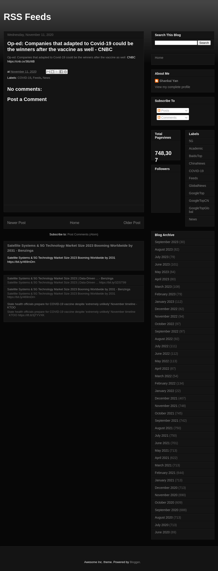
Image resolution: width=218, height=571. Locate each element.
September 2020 (166, 510)
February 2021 (165, 473)
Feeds (37, 77)
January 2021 (164, 480)
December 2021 (166, 398)
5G (191, 141)
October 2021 (164, 413)
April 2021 (162, 458)
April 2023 (162, 279)
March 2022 (163, 376)
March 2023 (163, 286)
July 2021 (161, 435)
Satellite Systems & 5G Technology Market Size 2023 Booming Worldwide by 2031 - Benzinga (68, 289)
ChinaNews (197, 163)
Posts (163, 110)
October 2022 (164, 324)
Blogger (135, 562)
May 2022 (162, 361)
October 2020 (164, 502)
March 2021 (163, 465)
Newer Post (16, 223)
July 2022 (161, 346)
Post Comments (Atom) (82, 234)
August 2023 (164, 249)
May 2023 (162, 272)
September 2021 (166, 420)
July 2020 (161, 525)
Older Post (132, 223)
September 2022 (166, 331)
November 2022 (166, 316)
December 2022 (166, 309)
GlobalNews (197, 185)
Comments (167, 117)
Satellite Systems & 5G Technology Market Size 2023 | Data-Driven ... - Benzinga (60, 278)
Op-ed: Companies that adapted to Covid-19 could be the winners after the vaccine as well (66, 57)
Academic (196, 148)
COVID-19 (24, 77)
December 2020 (166, 488)
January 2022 (164, 391)
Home (74, 223)
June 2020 (162, 532)
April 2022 (162, 368)
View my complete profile (172, 87)
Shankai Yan (168, 81)
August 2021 (164, 428)
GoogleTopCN (199, 200)
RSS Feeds (27, 17)
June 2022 (162, 353)
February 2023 (165, 294)
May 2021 (162, 450)
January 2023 (164, 301)
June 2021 (162, 443)
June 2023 (162, 264)
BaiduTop (195, 156)
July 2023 (161, 257)
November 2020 (166, 495)
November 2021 (166, 406)
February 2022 (165, 383)
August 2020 (164, 517)
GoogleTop (196, 193)
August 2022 (164, 339)
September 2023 (166, 242)
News (46, 77)
